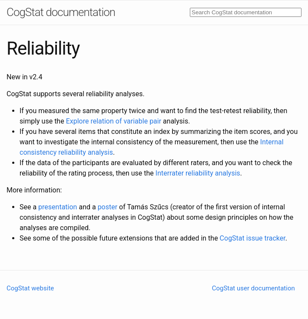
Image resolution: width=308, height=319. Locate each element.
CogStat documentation (61, 12)
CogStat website (30, 288)
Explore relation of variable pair (114, 121)
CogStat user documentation (253, 288)
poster (108, 207)
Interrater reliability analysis (198, 173)
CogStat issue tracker (252, 238)
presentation (57, 207)
